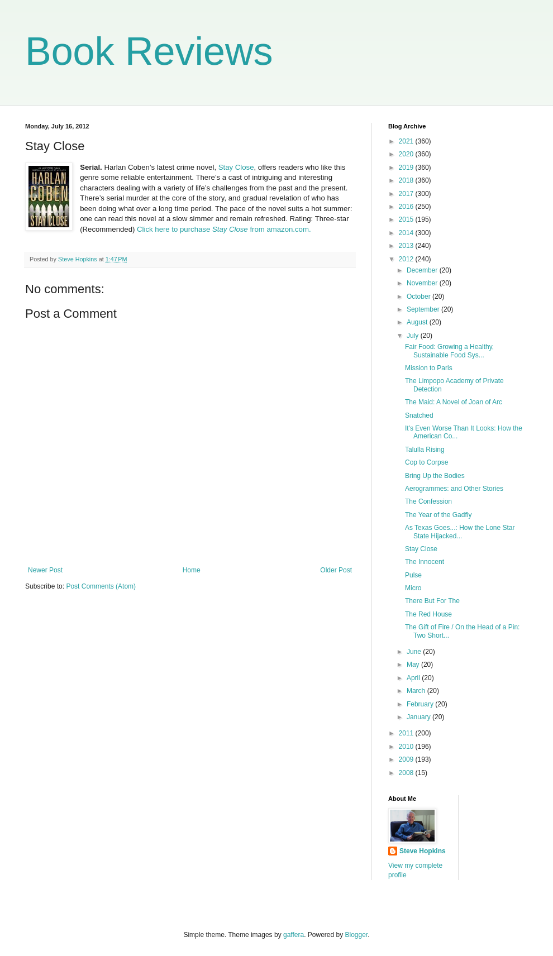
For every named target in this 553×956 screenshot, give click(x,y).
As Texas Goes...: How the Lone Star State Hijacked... (460, 531)
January (419, 717)
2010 (407, 747)
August (418, 322)
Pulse (413, 575)
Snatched (419, 415)
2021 (407, 141)
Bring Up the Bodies (435, 476)
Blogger (356, 935)
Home (192, 570)
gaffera (293, 935)
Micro (413, 588)
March (417, 691)
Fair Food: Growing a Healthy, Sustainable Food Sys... (449, 350)
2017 (407, 194)
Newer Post (45, 570)
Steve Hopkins (422, 851)
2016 (407, 207)
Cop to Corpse (426, 462)
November (423, 283)
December (423, 270)
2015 (407, 219)
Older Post (336, 570)
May (414, 664)
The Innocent (424, 562)
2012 (407, 259)
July (414, 336)
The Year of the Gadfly (438, 515)
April (414, 678)
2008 (407, 773)
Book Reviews (149, 51)
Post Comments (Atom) (101, 586)
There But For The (432, 601)
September (424, 309)
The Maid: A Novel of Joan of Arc (453, 402)
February (421, 704)
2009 (407, 759)
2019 (407, 167)
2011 (407, 733)
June (415, 652)
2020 (407, 154)
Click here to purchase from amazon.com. (224, 229)
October (419, 296)
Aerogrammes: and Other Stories (454, 489)
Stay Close (236, 167)
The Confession (428, 501)
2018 (407, 180)
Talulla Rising (425, 449)
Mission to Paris (428, 368)
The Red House (428, 614)
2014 (407, 233)
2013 (407, 246)
